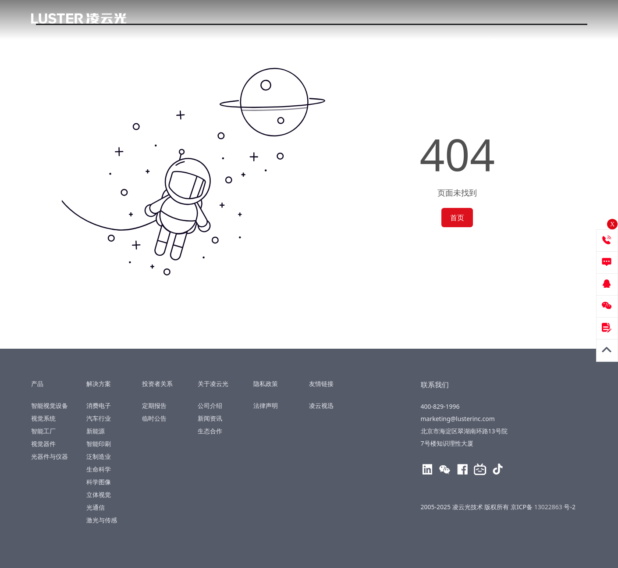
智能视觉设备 (49, 405)
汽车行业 (98, 418)
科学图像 (98, 482)
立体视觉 (98, 494)
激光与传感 (101, 520)
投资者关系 (370, 19)
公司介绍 (210, 405)
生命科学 (98, 469)
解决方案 (255, 19)
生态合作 (210, 431)
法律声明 (265, 405)
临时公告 (154, 418)
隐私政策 (267, 383)
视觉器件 (43, 443)
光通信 (95, 507)
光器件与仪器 (49, 456)
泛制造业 (98, 456)
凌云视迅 (321, 405)
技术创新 (311, 19)
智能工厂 (43, 431)
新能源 (95, 431)
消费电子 (98, 405)
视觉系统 (43, 418)
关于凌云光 (434, 19)
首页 (457, 217)
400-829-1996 (558, 20)
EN (507, 20)
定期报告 (154, 405)
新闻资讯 (210, 418)
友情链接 (323, 383)
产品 (208, 19)
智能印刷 (98, 443)
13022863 (549, 507)
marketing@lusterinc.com (458, 418)
